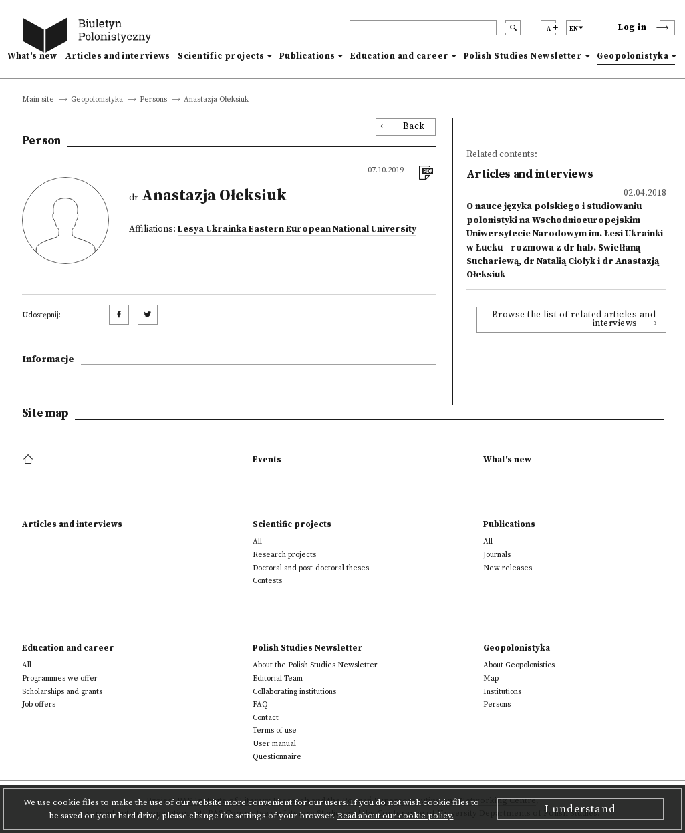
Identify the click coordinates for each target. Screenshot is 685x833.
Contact (266, 718)
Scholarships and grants (62, 692)
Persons (153, 100)
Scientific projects (221, 56)
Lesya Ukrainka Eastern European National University (297, 229)
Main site (38, 100)
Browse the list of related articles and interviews (574, 319)
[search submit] (513, 27)
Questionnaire (277, 757)
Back (414, 126)
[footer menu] (29, 460)
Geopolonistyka (632, 56)
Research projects (284, 555)
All (257, 541)
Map (491, 678)
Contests (267, 581)
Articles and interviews (117, 56)
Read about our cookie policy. (395, 815)
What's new (32, 56)
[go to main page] (89, 37)
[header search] (423, 27)
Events (267, 459)
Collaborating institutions (294, 692)
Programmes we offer (60, 678)
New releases (507, 568)
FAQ (260, 704)
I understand (580, 809)
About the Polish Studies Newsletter (315, 665)
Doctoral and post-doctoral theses (311, 568)
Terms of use (275, 730)
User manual (274, 744)
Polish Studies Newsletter (523, 56)
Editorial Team (278, 678)
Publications (307, 56)
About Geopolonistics (519, 665)
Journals (497, 555)
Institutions (502, 692)
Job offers (38, 704)
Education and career (399, 56)
